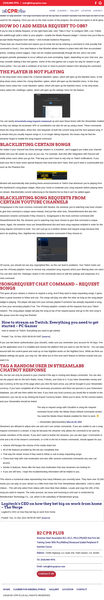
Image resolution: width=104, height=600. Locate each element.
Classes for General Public (29, 589)
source (46, 336)
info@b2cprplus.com (54, 566)
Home (52, 11)
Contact (98, 11)
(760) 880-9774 (48, 560)
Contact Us (46, 574)
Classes (61, 11)
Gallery (74, 11)
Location (86, 11)
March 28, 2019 (74, 422)
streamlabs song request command (33, 121)
